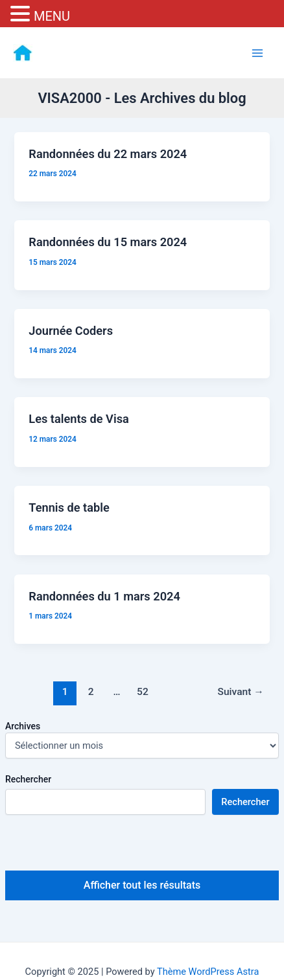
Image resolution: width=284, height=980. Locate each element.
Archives (22, 726)
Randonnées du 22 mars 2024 (108, 154)
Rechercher (28, 779)
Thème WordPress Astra (208, 971)
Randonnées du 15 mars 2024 (108, 242)
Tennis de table (69, 507)
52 (142, 692)
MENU (52, 16)
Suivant (241, 692)
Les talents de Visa (79, 419)
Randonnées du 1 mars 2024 (104, 596)
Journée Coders (71, 330)
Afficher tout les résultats (142, 885)
